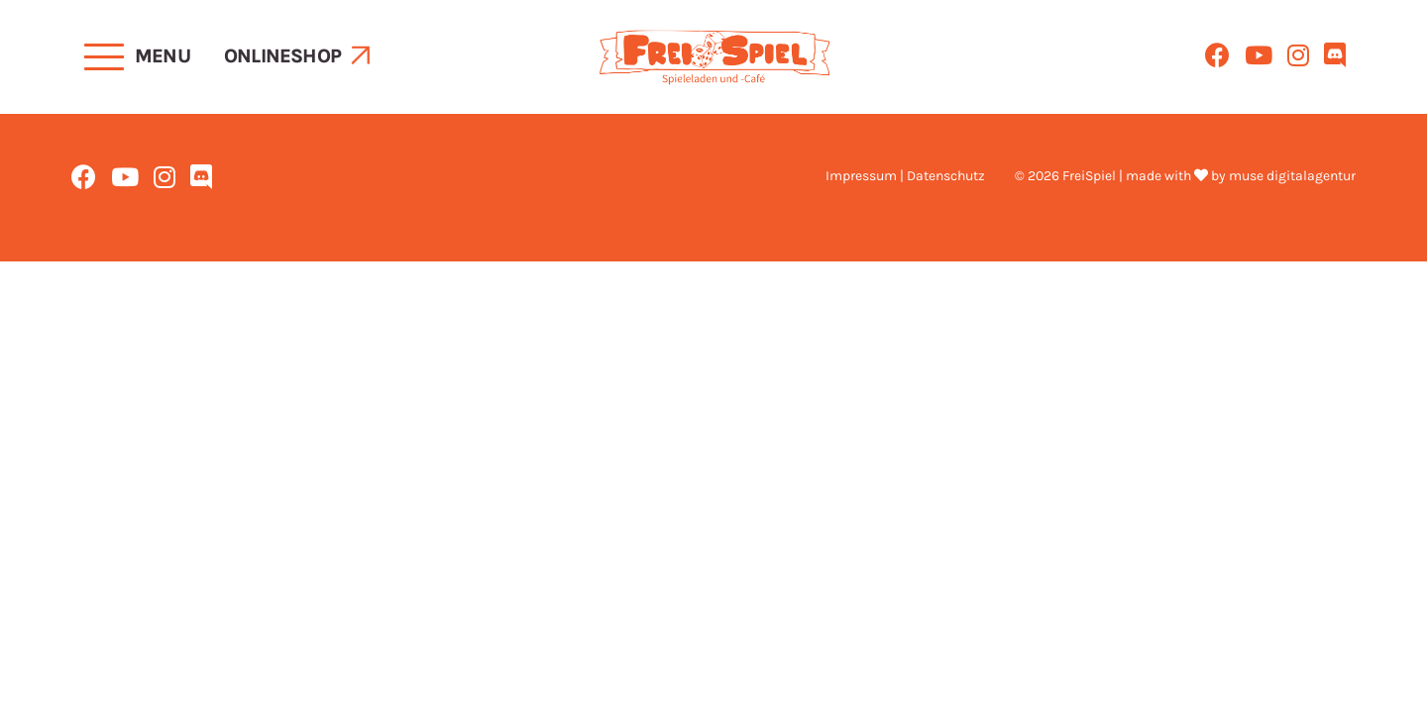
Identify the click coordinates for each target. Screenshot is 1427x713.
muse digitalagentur (1292, 175)
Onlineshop (282, 56)
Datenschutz (946, 175)
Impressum (861, 175)
